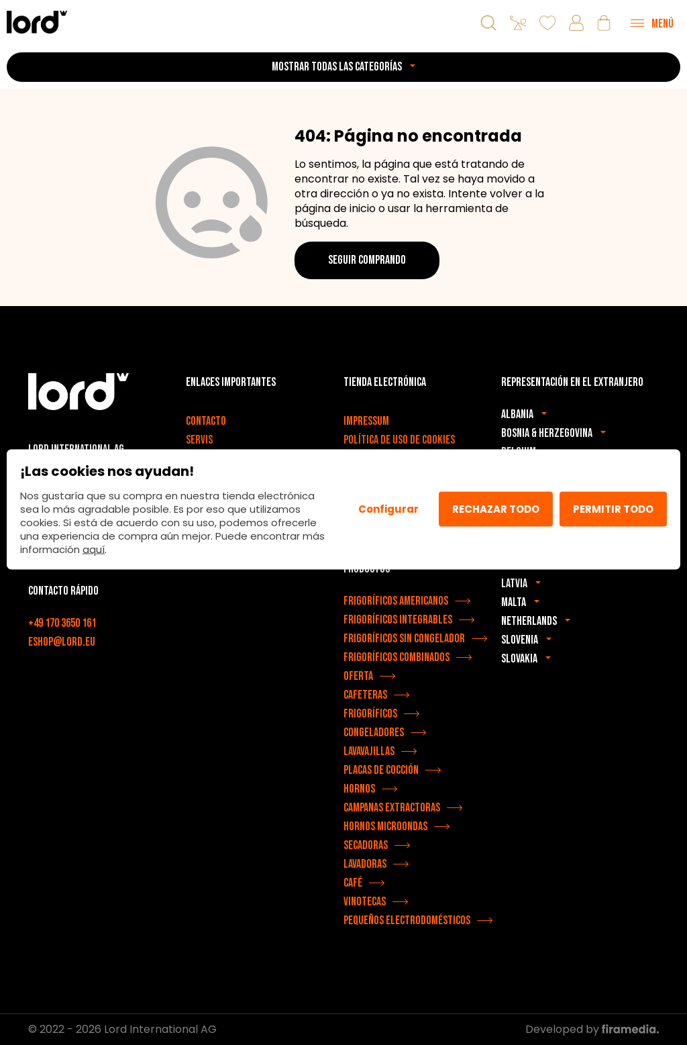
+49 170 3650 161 (62, 623)
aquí (94, 549)
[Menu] (652, 23)
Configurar (388, 509)
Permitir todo (613, 509)
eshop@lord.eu (61, 642)
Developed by (592, 1029)
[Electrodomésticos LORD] (37, 22)
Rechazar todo (495, 509)
